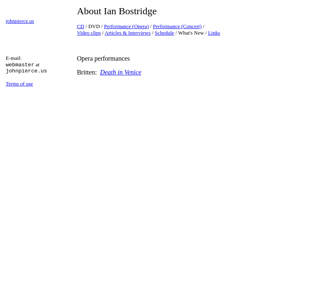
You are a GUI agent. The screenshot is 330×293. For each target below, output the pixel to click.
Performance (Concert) (177, 26)
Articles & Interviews (128, 33)
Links (214, 33)
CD (80, 26)
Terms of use (19, 84)
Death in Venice (120, 72)
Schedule (164, 33)
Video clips (89, 33)
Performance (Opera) (126, 26)
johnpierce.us (20, 21)
